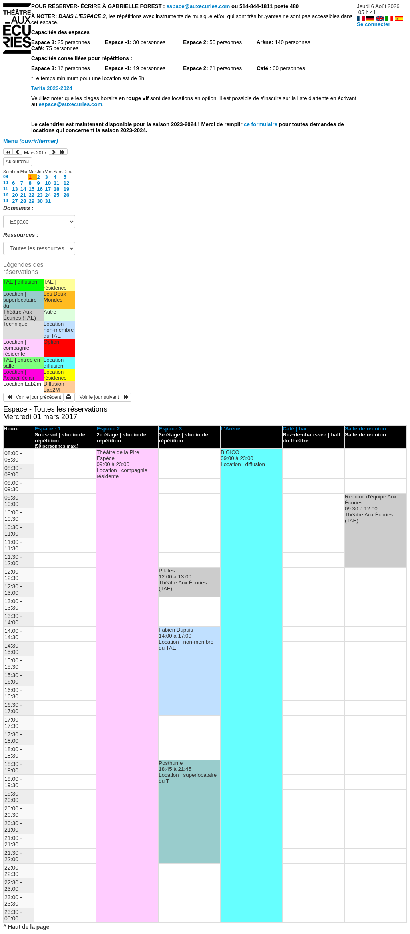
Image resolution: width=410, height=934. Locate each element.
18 (57, 189)
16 (40, 189)
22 (31, 195)
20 (15, 195)
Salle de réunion (365, 429)
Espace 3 (170, 429)
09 (5, 176)
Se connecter (373, 24)
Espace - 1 (47, 429)
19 (67, 189)
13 (15, 189)
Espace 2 (108, 429)
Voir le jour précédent (33, 397)
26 (67, 195)
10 (5, 182)
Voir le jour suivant (103, 397)
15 (31, 189)
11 (57, 183)
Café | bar (295, 429)
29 (31, 201)
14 (23, 189)
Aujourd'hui (18, 161)
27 (15, 201)
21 (23, 195)
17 (48, 189)
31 (48, 201)
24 (48, 195)
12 (67, 183)
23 (40, 195)
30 (40, 201)
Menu (30, 141)
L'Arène (230, 429)
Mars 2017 (35, 153)
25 (57, 195)
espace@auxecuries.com (198, 6)
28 (23, 201)
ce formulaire (261, 124)
